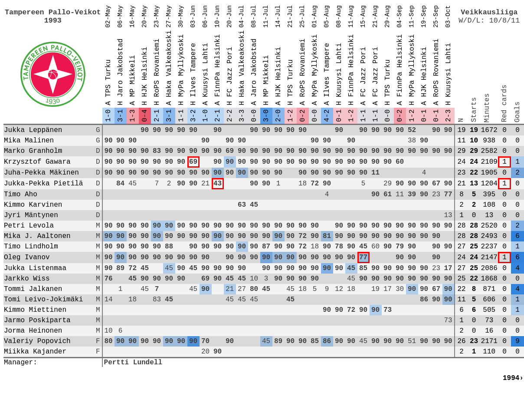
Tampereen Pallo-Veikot (53, 12)
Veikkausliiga (489, 12)
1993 (53, 21)
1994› (513, 378)
